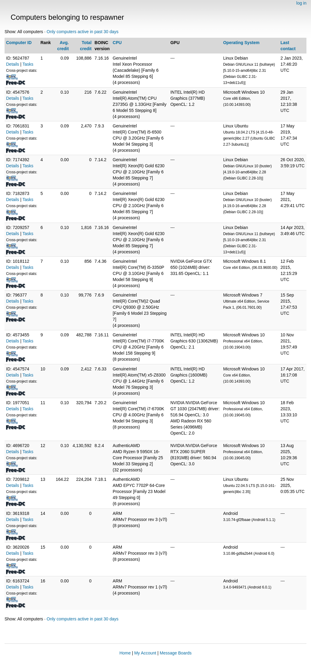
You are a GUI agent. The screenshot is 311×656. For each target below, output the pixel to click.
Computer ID (19, 42)
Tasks (27, 64)
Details (12, 64)
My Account (145, 653)
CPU (117, 42)
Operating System (241, 42)
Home (125, 653)
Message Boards (176, 653)
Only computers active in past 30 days (83, 31)
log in (301, 3)
